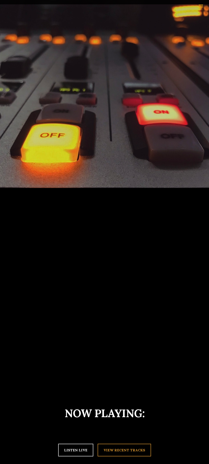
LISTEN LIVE (75, 450)
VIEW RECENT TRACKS (124, 450)
